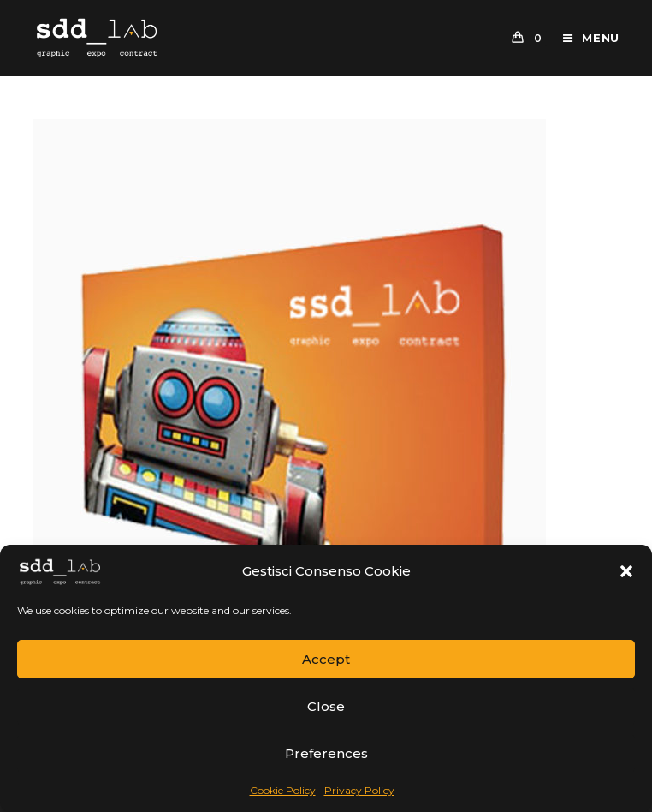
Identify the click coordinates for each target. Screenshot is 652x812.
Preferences (326, 753)
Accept (326, 659)
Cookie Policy (283, 790)
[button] (626, 571)
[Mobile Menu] (584, 38)
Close (326, 706)
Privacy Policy (359, 790)
